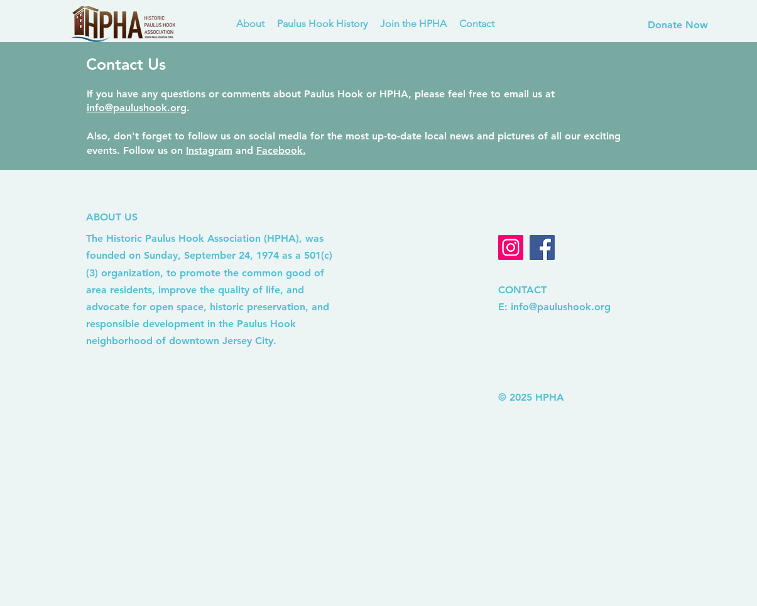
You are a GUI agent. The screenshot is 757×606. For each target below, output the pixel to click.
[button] (322, 24)
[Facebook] (542, 247)
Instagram (209, 150)
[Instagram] (510, 247)
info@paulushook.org (137, 108)
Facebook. (281, 150)
